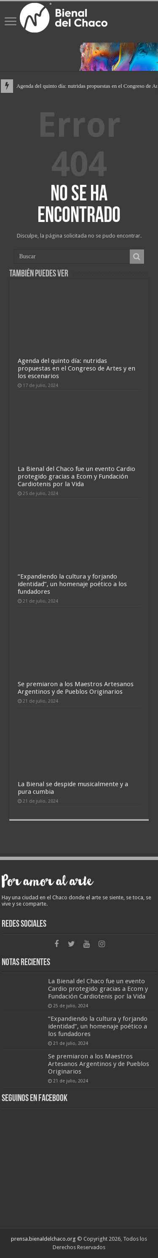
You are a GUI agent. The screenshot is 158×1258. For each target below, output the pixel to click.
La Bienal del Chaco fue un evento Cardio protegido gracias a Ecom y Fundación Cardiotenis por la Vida (76, 476)
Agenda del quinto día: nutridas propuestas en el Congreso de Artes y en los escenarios (76, 368)
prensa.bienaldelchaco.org (43, 1239)
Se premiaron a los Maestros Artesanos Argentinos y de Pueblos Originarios (76, 687)
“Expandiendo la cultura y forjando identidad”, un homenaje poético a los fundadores (72, 584)
